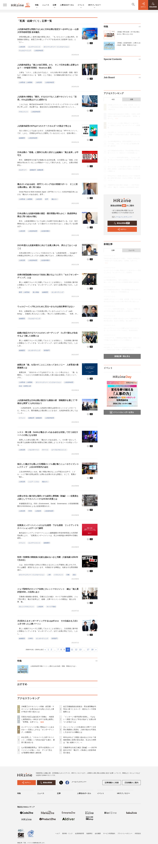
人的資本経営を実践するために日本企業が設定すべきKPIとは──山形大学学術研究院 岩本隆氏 (48, 30)
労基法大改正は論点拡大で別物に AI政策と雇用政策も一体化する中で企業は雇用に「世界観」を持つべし (37, 719)
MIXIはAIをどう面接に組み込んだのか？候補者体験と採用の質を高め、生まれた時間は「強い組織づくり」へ (79, 739)
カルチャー (22, 170)
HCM (30, 511)
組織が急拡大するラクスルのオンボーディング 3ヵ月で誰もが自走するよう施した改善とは (47, 334)
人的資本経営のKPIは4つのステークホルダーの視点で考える (44, 126)
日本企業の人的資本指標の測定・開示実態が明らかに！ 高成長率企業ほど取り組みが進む (47, 214)
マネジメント (23, 112)
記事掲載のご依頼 (112, 783)
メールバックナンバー (122, 217)
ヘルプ (57, 833)
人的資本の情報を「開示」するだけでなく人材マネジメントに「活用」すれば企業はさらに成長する (47, 98)
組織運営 (22, 138)
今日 (113, 99)
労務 (67, 575)
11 (72, 650)
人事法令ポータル (67, 5)
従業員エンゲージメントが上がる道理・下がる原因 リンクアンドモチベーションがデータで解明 (48, 526)
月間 (131, 99)
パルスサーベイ (33, 450)
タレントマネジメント (26, 606)
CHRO (30, 638)
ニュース (45, 5)
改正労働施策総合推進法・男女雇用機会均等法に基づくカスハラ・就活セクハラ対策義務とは (79, 709)
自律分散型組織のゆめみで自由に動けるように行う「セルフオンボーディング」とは (48, 276)
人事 (49, 575)
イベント (81, 5)
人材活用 (22, 47)
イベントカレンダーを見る (122, 412)
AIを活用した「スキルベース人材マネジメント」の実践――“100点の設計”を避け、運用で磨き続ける (38, 739)
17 (88, 650)
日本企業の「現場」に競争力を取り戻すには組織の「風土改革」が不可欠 (48, 153)
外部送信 (138, 833)
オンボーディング (57, 292)
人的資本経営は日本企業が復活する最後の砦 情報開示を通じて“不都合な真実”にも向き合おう (47, 401)
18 (92, 650)
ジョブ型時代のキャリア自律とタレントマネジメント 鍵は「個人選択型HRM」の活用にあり (48, 590)
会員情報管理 (79, 833)
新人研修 (36, 292)
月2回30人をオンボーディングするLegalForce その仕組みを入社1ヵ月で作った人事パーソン (47, 622)
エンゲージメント (34, 47)
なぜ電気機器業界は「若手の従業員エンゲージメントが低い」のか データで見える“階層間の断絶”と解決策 (37, 750)
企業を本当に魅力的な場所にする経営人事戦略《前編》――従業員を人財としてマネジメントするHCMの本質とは (48, 497)
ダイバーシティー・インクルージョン (56, 47)
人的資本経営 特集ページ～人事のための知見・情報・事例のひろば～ (53, 666)
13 (80, 650)
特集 (37, 5)
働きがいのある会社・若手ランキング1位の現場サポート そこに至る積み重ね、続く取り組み (47, 185)
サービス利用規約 (109, 833)
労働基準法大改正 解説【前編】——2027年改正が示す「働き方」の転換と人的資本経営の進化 (80, 750)
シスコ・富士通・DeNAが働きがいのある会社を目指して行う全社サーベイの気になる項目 (47, 433)
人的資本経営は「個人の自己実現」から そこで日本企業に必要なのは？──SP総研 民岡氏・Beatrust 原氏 (48, 66)
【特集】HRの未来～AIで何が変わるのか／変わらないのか (128, 33)
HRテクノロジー (94, 5)
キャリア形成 (51, 606)
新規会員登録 (122, 223)
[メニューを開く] (5, 5)
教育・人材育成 (24, 292)
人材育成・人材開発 (25, 82)
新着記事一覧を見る (122, 356)
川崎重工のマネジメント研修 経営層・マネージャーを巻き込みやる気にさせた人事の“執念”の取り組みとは (37, 709)
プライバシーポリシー (125, 833)
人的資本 (38, 511)
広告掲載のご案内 (131, 783)
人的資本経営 (38, 50)
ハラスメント (58, 575)
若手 (46, 199)
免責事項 (89, 833)
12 (76, 650)
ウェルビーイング (25, 50)
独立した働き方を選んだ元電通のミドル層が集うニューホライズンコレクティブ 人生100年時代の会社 (48, 465)
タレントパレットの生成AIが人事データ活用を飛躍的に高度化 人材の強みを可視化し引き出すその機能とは (79, 729)
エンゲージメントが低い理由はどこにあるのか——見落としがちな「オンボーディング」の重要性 (37, 729)
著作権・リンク (67, 833)
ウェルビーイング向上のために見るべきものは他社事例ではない (46, 306)
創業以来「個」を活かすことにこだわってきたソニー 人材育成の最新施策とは (48, 366)
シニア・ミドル (33, 482)
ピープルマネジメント (59, 450)
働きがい (55, 199)
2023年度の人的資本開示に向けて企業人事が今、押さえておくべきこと (47, 246)
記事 (54, 5)
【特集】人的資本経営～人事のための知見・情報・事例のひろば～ (128, 44)
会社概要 (98, 833)
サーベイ (45, 450)
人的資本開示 (45, 231)
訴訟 (74, 575)
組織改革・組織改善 (36, 170)
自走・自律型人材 (25, 386)
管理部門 (47, 350)
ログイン (121, 229)
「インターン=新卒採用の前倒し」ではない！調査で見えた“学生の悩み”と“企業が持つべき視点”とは (79, 719)
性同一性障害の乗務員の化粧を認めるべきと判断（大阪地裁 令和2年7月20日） (47, 558)
